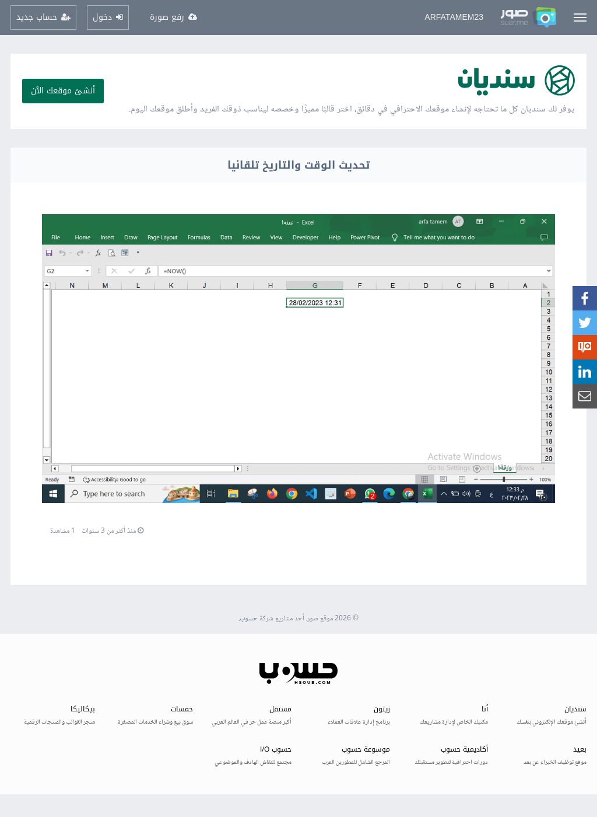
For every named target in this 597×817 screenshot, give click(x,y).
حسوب (249, 619)
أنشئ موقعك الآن (63, 91)
